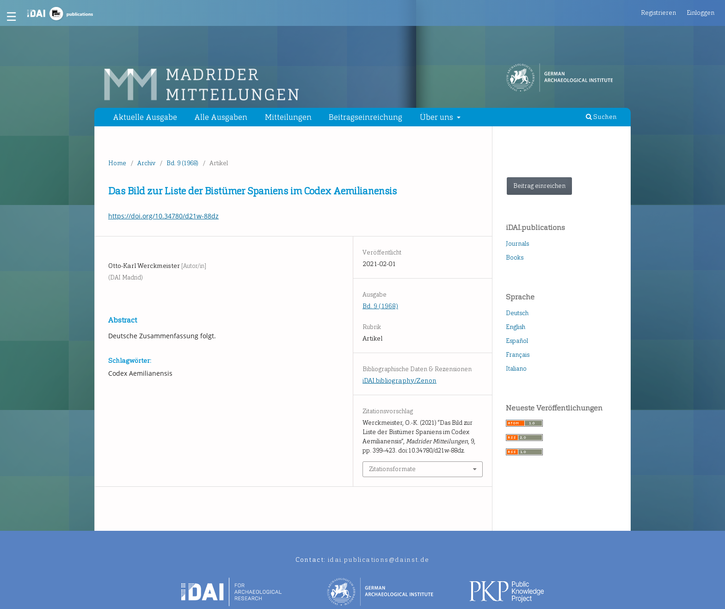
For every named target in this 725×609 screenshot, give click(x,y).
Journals (517, 244)
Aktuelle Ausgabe (145, 117)
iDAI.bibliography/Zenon (399, 380)
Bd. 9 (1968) (182, 163)
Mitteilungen (288, 117)
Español (517, 341)
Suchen (601, 116)
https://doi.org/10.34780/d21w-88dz (163, 215)
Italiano (516, 369)
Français (517, 355)
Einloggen (700, 13)
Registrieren (658, 13)
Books (514, 257)
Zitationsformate (392, 469)
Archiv (146, 163)
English (515, 327)
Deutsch (517, 313)
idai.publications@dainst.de (379, 559)
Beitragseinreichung (365, 117)
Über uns (437, 117)
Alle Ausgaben (220, 117)
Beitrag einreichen (539, 186)
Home (117, 163)
